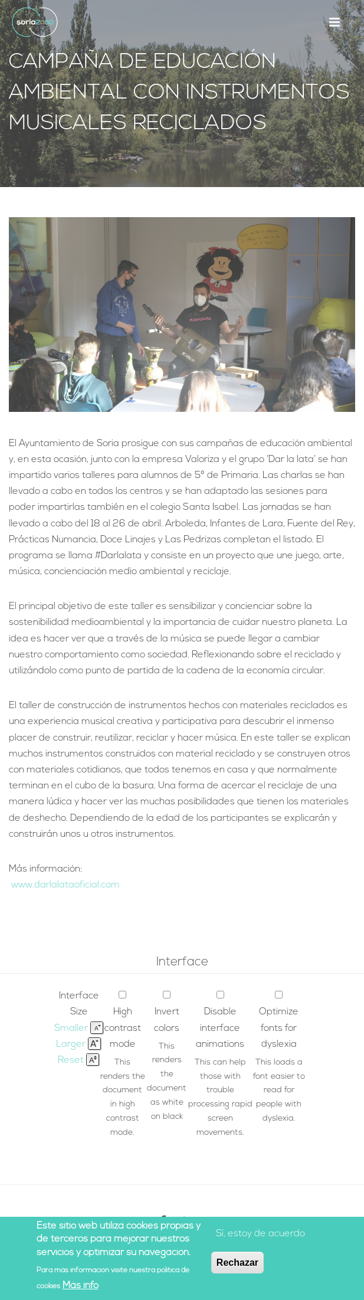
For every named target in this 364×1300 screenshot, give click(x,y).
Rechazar (237, 1264)
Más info (81, 1287)
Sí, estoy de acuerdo (260, 1235)
